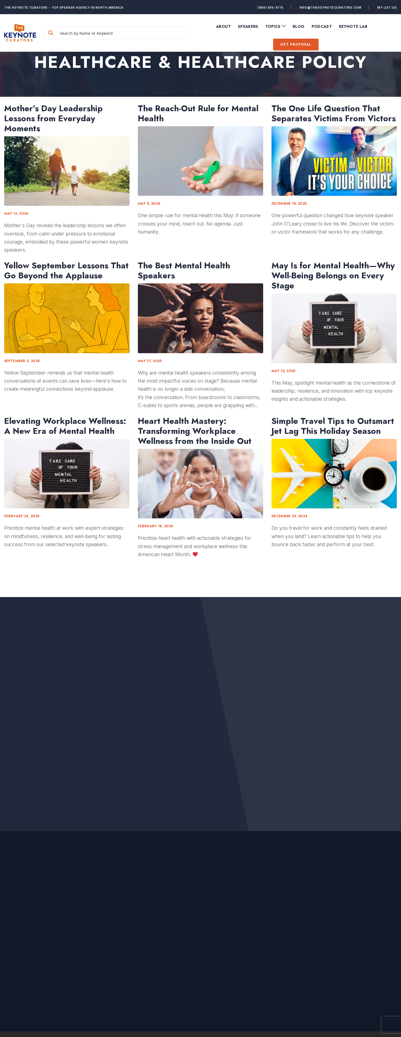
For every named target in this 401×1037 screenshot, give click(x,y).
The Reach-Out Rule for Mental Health (198, 113)
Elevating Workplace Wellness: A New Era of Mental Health (65, 426)
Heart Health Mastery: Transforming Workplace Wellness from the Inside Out (194, 431)
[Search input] (120, 32)
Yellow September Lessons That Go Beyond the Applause (66, 271)
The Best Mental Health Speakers (184, 271)
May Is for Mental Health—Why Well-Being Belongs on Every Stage (333, 276)
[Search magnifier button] (51, 33)
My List (387, 7)
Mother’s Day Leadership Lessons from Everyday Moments (53, 118)
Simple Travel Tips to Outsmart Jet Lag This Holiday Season (333, 426)
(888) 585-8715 (270, 7)
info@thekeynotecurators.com (330, 7)
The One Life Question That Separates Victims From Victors (334, 113)
